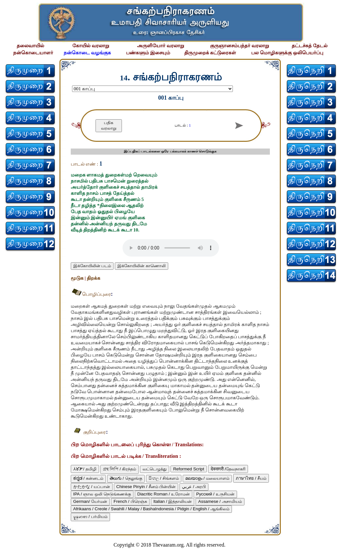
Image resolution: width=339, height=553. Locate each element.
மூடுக (78, 278)
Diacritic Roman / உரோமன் (163, 494)
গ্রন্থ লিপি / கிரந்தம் (119, 469)
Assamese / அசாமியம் (220, 501)
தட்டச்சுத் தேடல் (309, 45)
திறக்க (93, 278)
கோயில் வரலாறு (90, 45)
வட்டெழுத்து (154, 469)
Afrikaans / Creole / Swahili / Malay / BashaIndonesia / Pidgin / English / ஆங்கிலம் (151, 508)
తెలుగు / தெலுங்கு (126, 478)
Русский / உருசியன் (215, 494)
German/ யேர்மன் (90, 501)
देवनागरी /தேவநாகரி (228, 469)
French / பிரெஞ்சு (130, 501)
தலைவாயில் (30, 45)
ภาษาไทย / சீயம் (251, 478)
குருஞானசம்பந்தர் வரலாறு (239, 45)
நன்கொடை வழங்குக (87, 52)
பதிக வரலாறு (108, 125)
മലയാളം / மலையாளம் (207, 478)
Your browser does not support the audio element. (171, 248)
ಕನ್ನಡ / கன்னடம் (88, 478)
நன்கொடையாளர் (33, 52)
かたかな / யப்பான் (91, 486)
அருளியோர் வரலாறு (160, 45)
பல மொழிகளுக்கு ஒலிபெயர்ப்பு (287, 52)
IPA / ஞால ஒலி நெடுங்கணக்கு (102, 494)
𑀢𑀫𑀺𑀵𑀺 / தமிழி (84, 469)
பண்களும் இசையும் (148, 52)
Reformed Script (188, 469)
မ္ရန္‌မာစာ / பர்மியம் (90, 516)
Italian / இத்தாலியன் (172, 501)
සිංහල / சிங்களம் (164, 478)
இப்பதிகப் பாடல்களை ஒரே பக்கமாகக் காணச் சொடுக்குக (170, 151)
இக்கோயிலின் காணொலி (141, 265)
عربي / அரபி (194, 486)
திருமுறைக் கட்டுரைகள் (210, 52)
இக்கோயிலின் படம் (92, 265)
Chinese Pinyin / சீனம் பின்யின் (146, 486)
